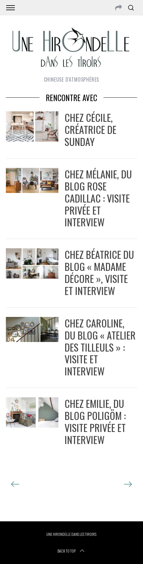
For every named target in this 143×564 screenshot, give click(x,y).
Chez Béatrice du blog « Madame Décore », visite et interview (99, 272)
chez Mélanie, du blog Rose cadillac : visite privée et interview (98, 197)
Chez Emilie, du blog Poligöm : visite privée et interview (95, 421)
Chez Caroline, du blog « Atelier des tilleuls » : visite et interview (100, 346)
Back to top (71, 551)
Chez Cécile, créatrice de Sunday (90, 129)
